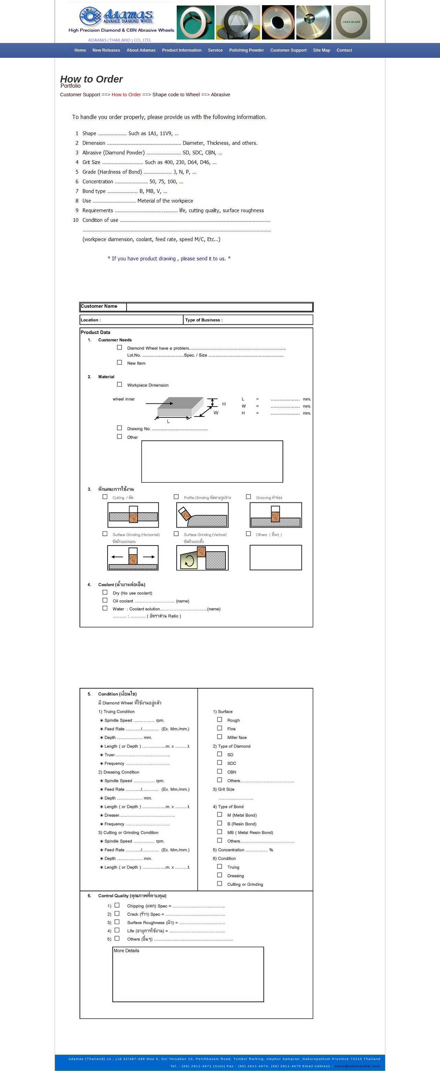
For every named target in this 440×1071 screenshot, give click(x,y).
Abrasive (220, 94)
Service (215, 50)
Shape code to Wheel (176, 94)
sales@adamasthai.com (358, 1066)
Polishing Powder (246, 50)
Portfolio (70, 86)
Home (80, 50)
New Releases (106, 50)
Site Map (321, 50)
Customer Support (289, 50)
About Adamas (140, 50)
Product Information (182, 50)
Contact (344, 50)
